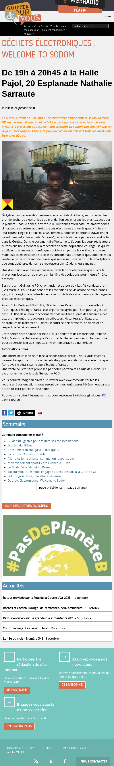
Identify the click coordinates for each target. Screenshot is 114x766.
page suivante (77, 487)
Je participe (17, 690)
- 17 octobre (45, 598)
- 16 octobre (51, 608)
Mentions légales (75, 748)
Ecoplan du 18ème (20, 445)
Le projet (48, 748)
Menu (108, 16)
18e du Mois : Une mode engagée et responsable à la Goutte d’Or (52, 472)
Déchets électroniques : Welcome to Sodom (37, 480)
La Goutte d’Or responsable (26, 454)
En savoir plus (19, 726)
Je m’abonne (72, 684)
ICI (104, 395)
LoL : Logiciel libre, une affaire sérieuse (34, 476)
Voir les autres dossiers (26, 506)
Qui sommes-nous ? (20, 748)
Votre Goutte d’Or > (44, 26)
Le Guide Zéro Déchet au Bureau (30, 467)
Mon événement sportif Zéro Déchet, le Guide (39, 463)
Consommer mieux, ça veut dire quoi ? (33, 450)
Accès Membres (17, 752)
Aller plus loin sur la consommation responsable (41, 459)
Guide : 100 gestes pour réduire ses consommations (43, 441)
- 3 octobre (31, 639)
